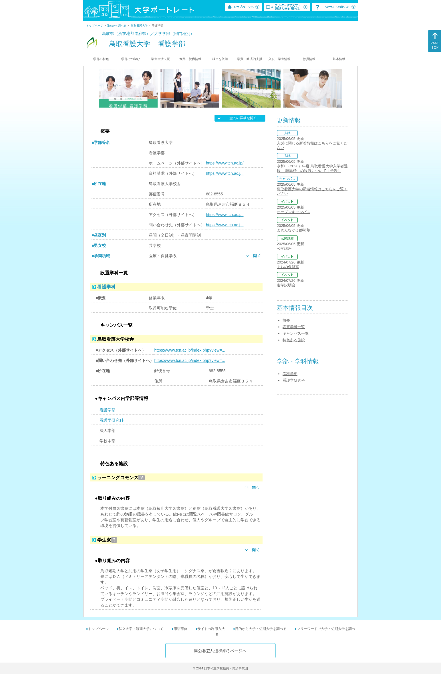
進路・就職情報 (190, 59)
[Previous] (101, 88)
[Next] (340, 88)
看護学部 (108, 410)
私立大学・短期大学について (141, 629)
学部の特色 (101, 59)
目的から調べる (116, 25)
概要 (286, 320)
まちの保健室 (288, 267)
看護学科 (106, 286)
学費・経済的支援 (249, 59)
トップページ (94, 25)
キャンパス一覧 (296, 333)
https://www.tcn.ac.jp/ (225, 163)
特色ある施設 (294, 340)
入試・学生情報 (280, 59)
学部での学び (130, 59)
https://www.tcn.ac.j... (225, 173)
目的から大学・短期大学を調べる (261, 629)
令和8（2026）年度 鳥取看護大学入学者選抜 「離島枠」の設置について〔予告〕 (312, 168)
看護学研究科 (112, 420)
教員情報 (309, 59)
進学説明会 (286, 285)
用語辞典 (180, 629)
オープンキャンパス (293, 212)
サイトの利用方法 (211, 629)
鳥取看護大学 (139, 25)
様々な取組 (220, 59)
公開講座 (284, 248)
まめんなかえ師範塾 (293, 230)
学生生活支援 (160, 59)
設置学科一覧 (294, 327)
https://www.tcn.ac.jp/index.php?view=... (189, 350)
